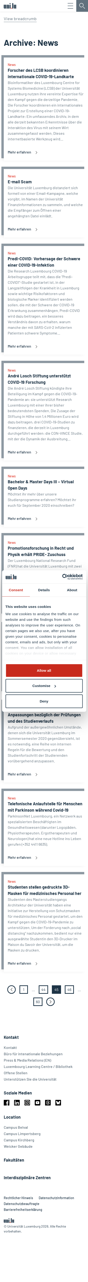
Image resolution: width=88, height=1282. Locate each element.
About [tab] (72, 590)
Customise (44, 686)
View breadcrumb (20, 18)
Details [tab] (44, 590)
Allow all (44, 670)
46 (70, 1020)
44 (44, 1020)
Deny (44, 701)
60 (39, 1032)
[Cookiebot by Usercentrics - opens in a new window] (63, 577)
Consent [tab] (16, 590)
